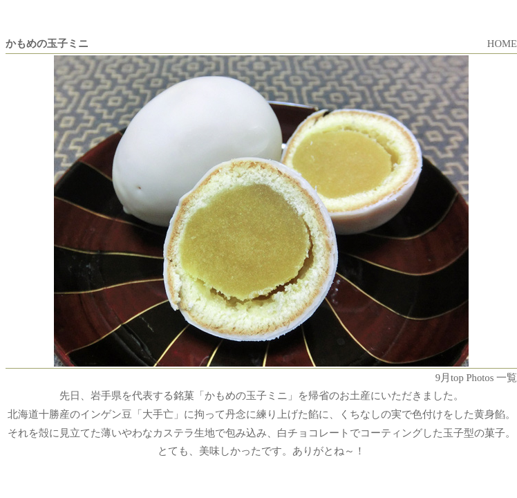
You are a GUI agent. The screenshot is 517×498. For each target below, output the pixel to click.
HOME (502, 43)
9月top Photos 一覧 (476, 377)
